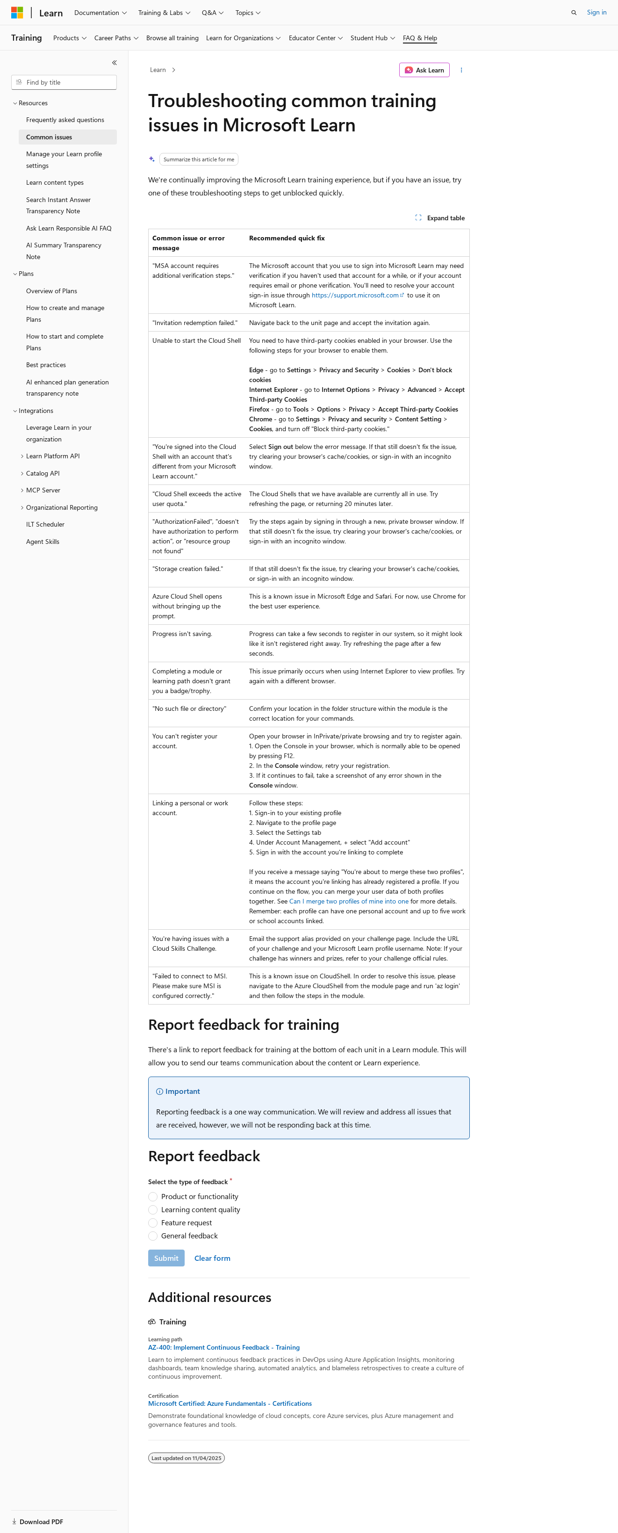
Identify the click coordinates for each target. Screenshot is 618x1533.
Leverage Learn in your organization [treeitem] (59, 433)
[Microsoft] (17, 13)
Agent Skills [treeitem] (42, 541)
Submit (166, 1258)
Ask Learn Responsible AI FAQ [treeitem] (69, 228)
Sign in (597, 11)
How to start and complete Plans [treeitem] (64, 342)
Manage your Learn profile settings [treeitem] (64, 159)
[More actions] (461, 70)
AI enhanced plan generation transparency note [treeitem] (67, 387)
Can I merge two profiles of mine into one (349, 901)
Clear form (212, 1258)
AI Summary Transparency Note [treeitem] (63, 250)
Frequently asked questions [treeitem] (65, 119)
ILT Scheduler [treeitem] (45, 524)
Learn (158, 69)
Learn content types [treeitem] (55, 182)
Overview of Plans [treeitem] (51, 290)
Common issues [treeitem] (49, 136)
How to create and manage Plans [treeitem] (65, 313)
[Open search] (574, 12)
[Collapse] (114, 62)
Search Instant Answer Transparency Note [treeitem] (58, 205)
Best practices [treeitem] (46, 364)
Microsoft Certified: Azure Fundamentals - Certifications (230, 1403)
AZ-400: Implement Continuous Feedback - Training (224, 1347)
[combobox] (64, 82)
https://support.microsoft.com (355, 294)
